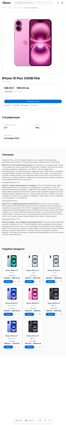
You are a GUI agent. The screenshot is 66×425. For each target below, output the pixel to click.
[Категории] (30, 420)
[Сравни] (18, 281)
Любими (16, 105)
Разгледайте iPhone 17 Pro (11, 220)
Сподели (33, 105)
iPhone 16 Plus (18, 7)
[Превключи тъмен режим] (58, 2)
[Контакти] (50, 420)
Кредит (7, 105)
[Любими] (15, 281)
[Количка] (62, 2)
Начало (4, 7)
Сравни (25, 105)
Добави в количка (33, 101)
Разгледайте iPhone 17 (10, 202)
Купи (8, 281)
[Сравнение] (40, 420)
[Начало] (18, 420)
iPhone (10, 7)
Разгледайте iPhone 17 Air (11, 183)
